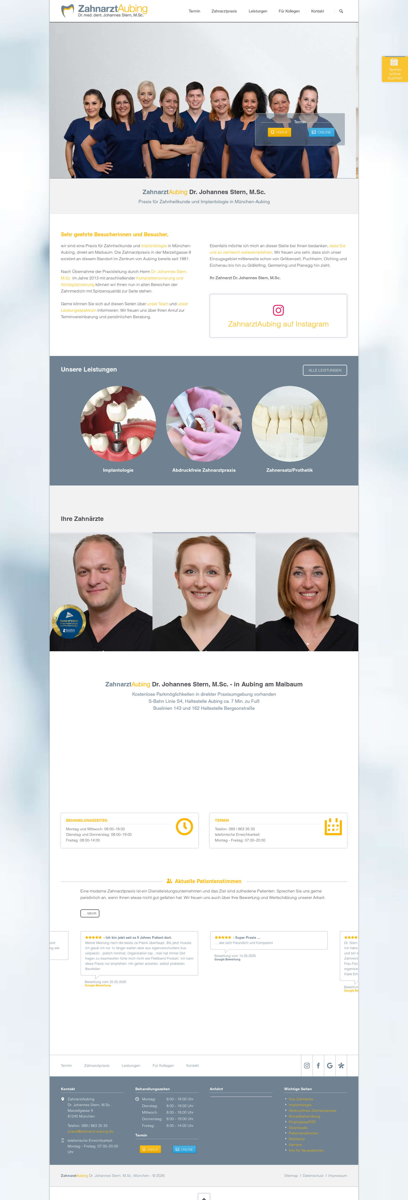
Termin (194, 11)
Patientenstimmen (303, 1133)
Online (326, 132)
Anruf (283, 132)
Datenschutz (313, 1175)
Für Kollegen (289, 11)
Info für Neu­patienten (306, 1150)
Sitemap (291, 1175)
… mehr (90, 913)
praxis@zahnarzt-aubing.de (90, 1131)
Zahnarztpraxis (224, 11)
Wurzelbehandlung (304, 1116)
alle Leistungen (325, 370)
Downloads (298, 1127)
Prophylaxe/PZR (302, 1122)
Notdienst (297, 1139)
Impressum (337, 1175)
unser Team (157, 303)
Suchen (341, 11)
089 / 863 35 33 (242, 829)
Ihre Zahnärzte (301, 1099)
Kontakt (317, 11)
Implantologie (154, 245)
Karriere (295, 1144)
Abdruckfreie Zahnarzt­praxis (312, 1110)
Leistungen (258, 11)
